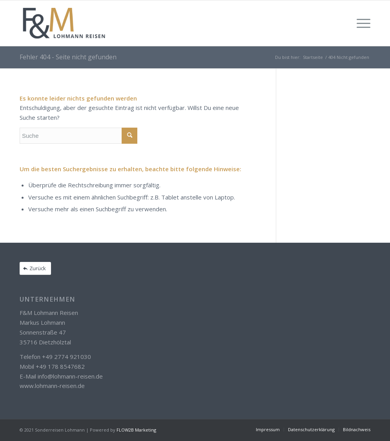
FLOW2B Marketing (136, 430)
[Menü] (361, 23)
